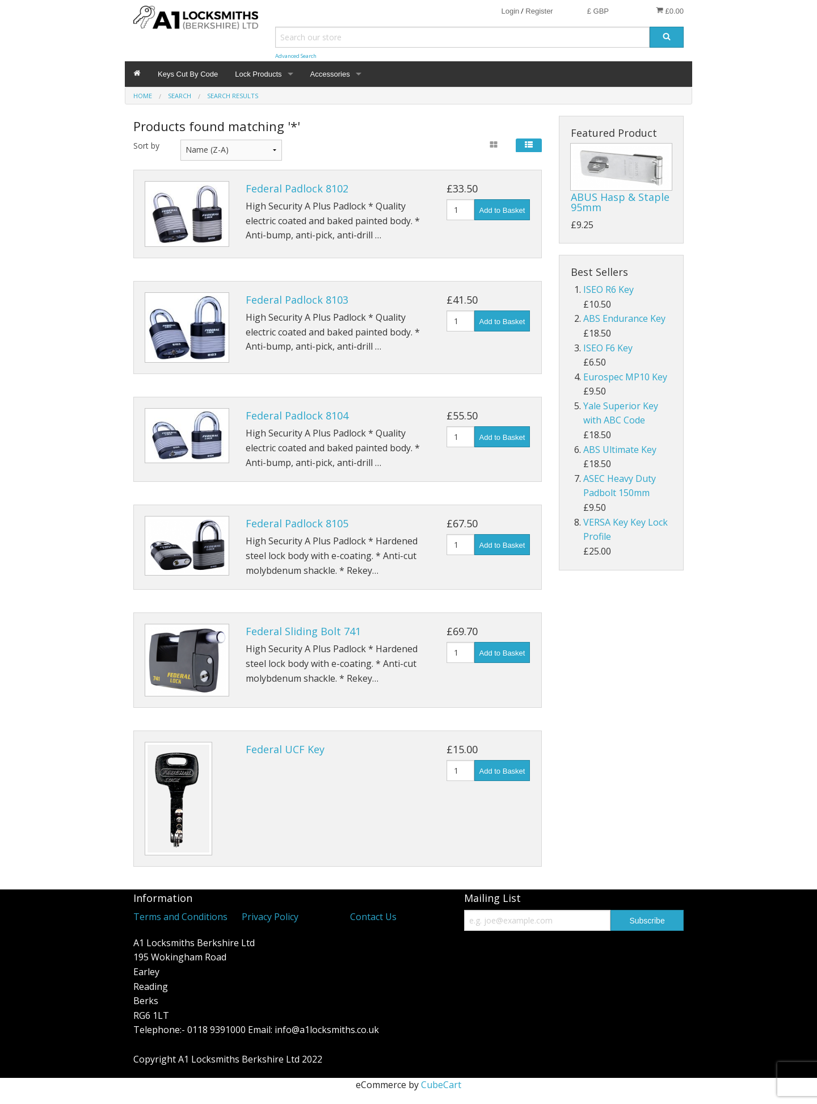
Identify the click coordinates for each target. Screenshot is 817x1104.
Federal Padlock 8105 (297, 523)
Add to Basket (502, 210)
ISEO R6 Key (608, 289)
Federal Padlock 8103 (297, 300)
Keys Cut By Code (188, 74)
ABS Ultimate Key (619, 449)
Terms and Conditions (180, 916)
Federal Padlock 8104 (297, 415)
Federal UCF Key (285, 749)
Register (539, 11)
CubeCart (441, 1084)
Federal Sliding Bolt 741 (303, 631)
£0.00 (670, 10)
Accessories (330, 74)
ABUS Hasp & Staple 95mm (620, 202)
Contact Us (373, 916)
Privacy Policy (270, 916)
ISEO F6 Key (608, 348)
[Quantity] (460, 209)
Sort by (146, 145)
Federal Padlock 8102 (297, 188)
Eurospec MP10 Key (625, 377)
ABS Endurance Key (624, 318)
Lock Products (258, 74)
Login (510, 11)
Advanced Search (296, 56)
